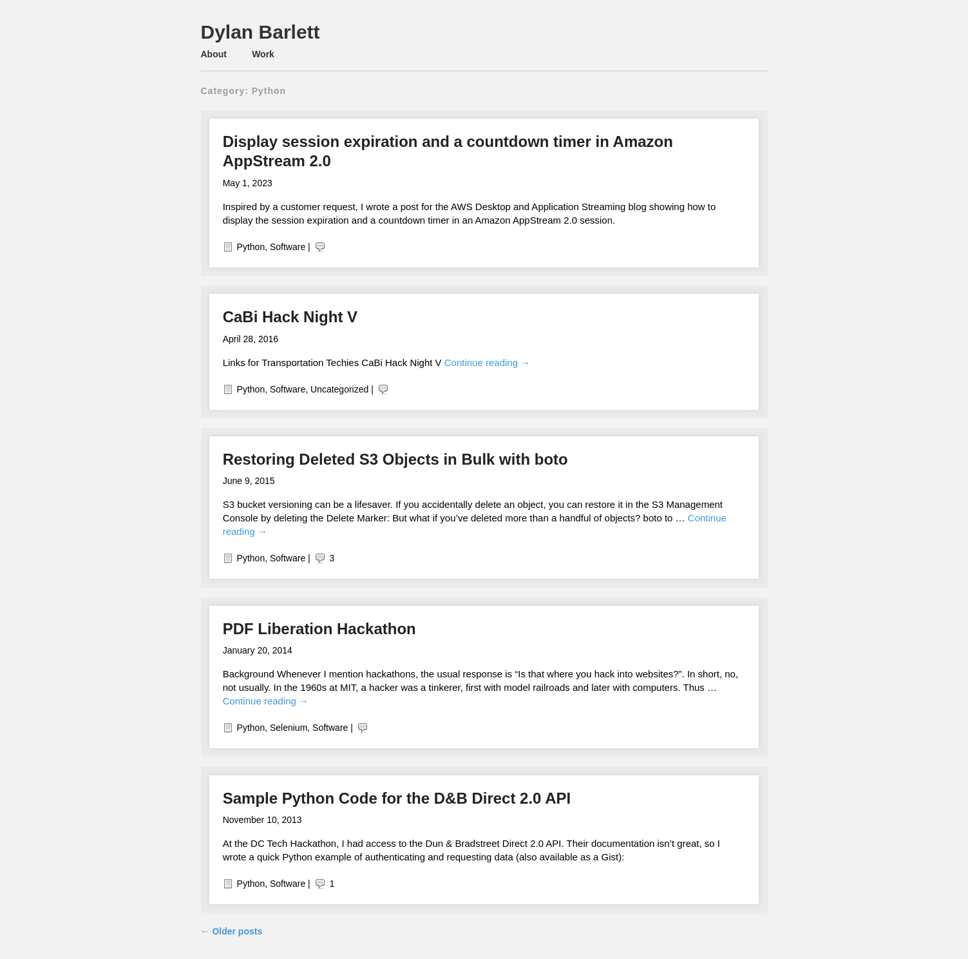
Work (263, 54)
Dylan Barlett (260, 32)
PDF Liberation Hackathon (319, 628)
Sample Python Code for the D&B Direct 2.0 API (397, 798)
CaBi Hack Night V (290, 316)
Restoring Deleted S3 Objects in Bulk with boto (395, 459)
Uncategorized (339, 389)
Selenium (288, 727)
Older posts (232, 931)
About (214, 54)
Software (287, 247)
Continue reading (487, 362)
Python (251, 247)
